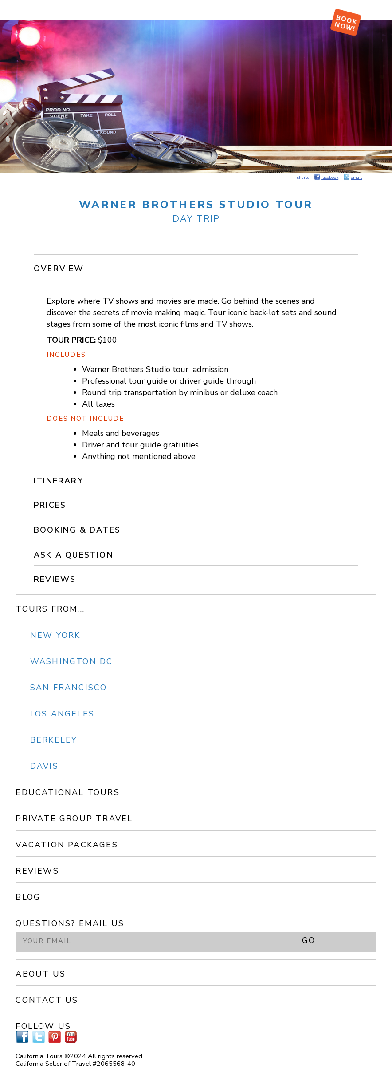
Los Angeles (62, 713)
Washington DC (71, 661)
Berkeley (54, 740)
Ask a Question (74, 555)
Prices (50, 505)
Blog (28, 897)
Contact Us (47, 1000)
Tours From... (50, 609)
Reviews (55, 579)
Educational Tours (67, 792)
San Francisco (68, 687)
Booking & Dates (77, 530)
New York (55, 635)
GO (308, 940)
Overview (59, 268)
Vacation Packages (67, 844)
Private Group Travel (74, 818)
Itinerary (58, 480)
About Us (41, 974)
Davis (44, 766)
